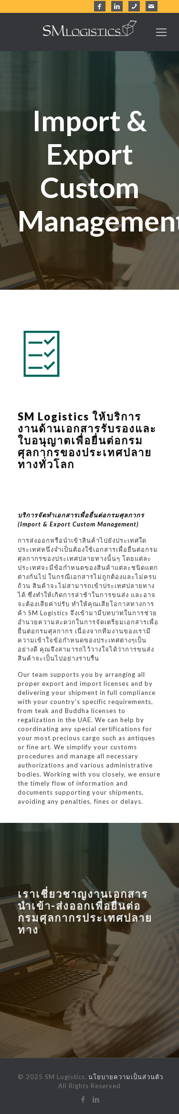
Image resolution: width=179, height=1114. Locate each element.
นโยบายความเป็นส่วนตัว (125, 1077)
